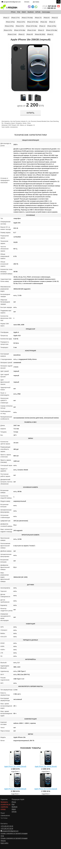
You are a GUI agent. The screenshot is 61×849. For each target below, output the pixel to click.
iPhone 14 (42, 26)
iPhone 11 (50, 34)
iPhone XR (30, 34)
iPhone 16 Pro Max (32, 22)
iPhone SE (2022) (40, 34)
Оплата (26, 2)
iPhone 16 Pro (21, 22)
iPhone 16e (43, 22)
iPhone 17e (38, 17)
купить (30, 113)
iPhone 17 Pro (15, 17)
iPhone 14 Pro (8, 30)
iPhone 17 (6, 17)
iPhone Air (47, 17)
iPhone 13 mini (31, 30)
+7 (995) (49, 8)
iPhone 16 (55, 17)
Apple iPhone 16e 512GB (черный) (45, 789)
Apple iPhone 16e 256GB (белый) (46, 766)
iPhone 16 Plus (10, 22)
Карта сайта (4, 843)
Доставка (36, 2)
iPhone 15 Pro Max (31, 26)
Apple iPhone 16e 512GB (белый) (15, 789)
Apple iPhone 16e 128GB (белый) (15, 766)
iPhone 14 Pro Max (19, 30)
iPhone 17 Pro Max (27, 17)
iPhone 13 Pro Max (51, 30)
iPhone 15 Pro (20, 26)
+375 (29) (50, 6)
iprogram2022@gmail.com (11, 2)
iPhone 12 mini (12, 34)
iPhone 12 (21, 34)
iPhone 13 (41, 30)
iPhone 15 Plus (9, 26)
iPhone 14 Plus (51, 26)
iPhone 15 (52, 22)
